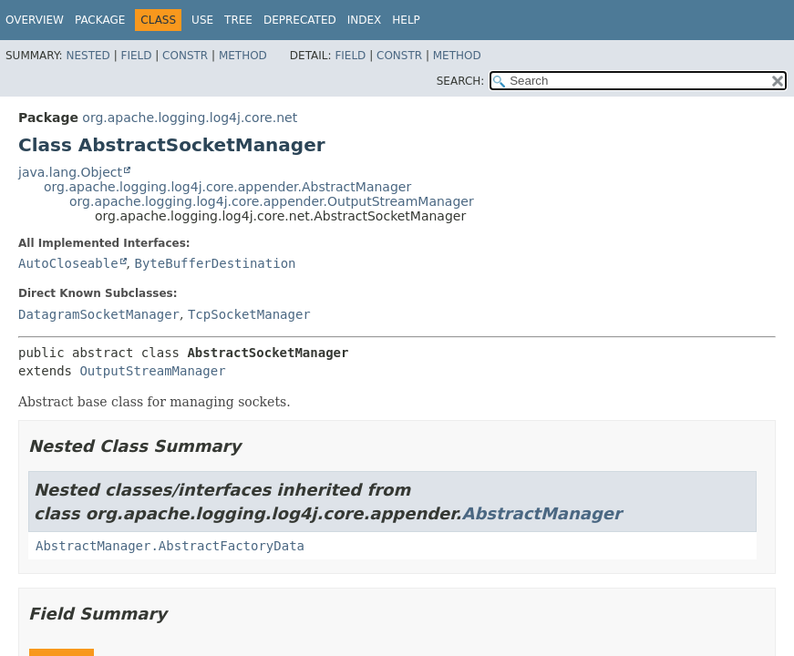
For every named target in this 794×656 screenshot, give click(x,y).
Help (406, 20)
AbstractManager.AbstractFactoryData (170, 545)
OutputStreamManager (152, 371)
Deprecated (299, 20)
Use (202, 20)
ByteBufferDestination (214, 263)
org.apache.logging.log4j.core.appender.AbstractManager (227, 186)
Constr (185, 55)
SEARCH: (461, 81)
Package (100, 20)
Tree (238, 20)
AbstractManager (541, 513)
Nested (87, 55)
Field (135, 55)
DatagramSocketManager (99, 314)
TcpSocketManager (249, 314)
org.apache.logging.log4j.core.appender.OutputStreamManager (271, 201)
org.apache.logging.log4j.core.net (189, 117)
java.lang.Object (70, 172)
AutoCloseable (68, 263)
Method (243, 55)
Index (364, 20)
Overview (34, 20)
